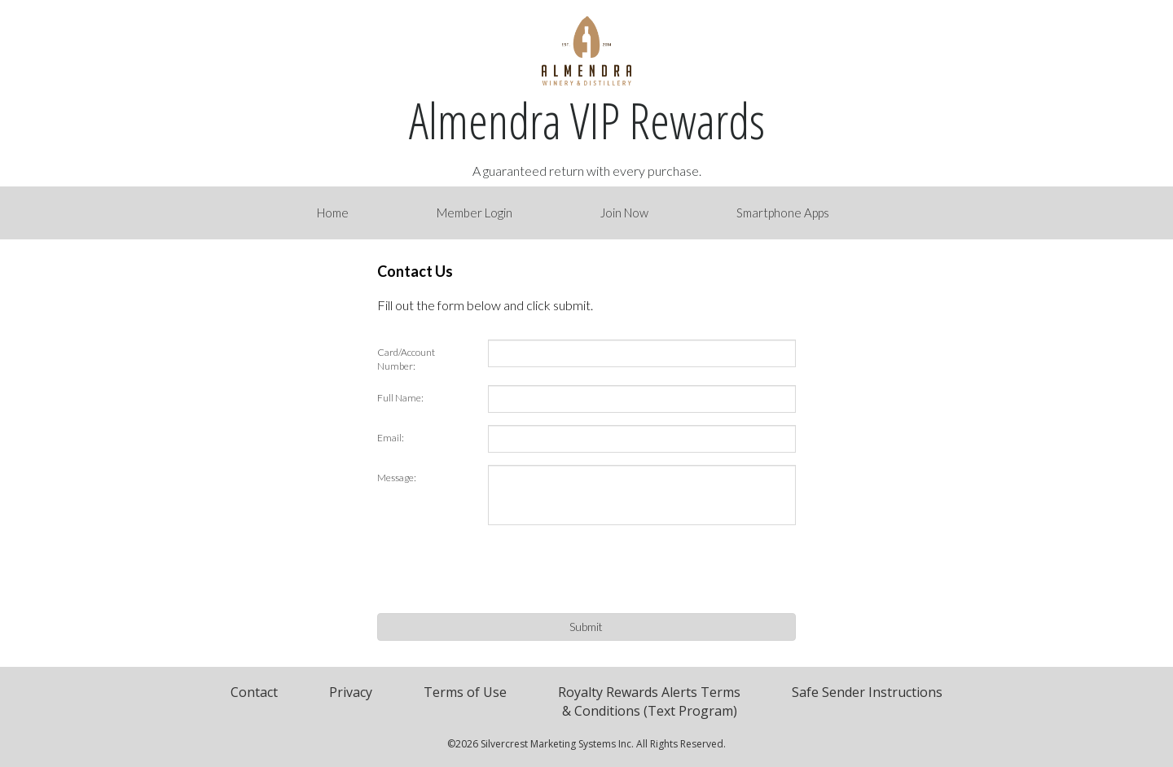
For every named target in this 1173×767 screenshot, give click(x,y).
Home (333, 212)
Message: (396, 477)
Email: (390, 438)
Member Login (474, 212)
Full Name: (400, 398)
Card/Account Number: (406, 359)
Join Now (624, 212)
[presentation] (612, 569)
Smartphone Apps (782, 212)
